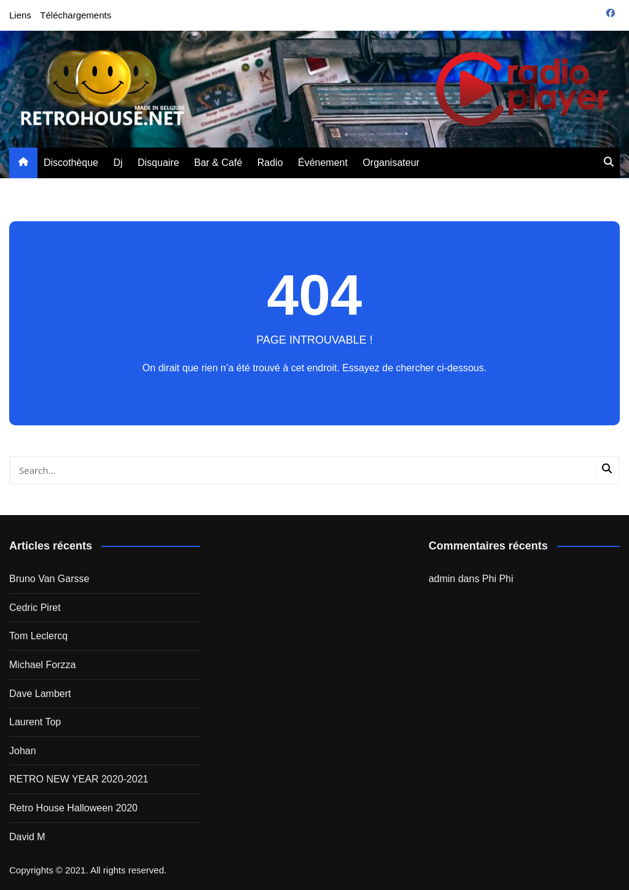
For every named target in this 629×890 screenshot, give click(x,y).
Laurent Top (35, 722)
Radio (270, 162)
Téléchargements (75, 15)
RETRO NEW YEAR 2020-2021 (78, 779)
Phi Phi (498, 578)
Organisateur (391, 162)
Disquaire (158, 162)
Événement (323, 162)
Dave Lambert (40, 693)
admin (442, 578)
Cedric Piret (35, 607)
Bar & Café (218, 162)
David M (27, 837)
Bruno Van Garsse (49, 578)
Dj (117, 162)
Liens (20, 15)
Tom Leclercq (38, 636)
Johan (22, 751)
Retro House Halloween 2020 (73, 808)
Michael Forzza (42, 665)
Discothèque (71, 162)
